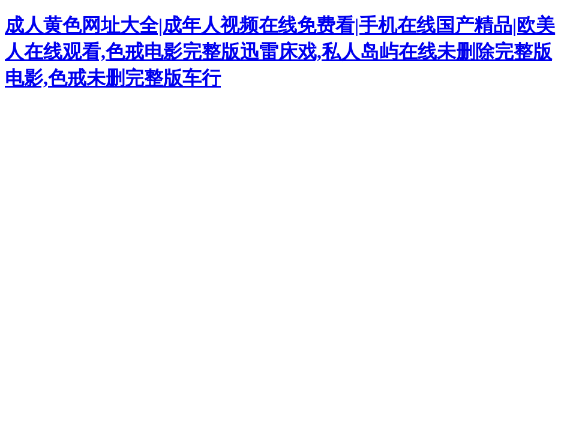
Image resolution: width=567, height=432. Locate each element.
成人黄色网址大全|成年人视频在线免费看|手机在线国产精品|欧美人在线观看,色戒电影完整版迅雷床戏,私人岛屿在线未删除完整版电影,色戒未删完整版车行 (280, 51)
